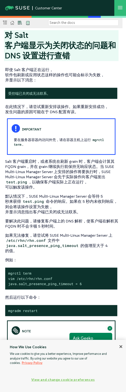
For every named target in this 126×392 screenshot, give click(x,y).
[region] (63, 366)
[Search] (83, 23)
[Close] (121, 346)
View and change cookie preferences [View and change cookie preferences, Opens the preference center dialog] (63, 379)
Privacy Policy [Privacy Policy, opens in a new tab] (32, 363)
